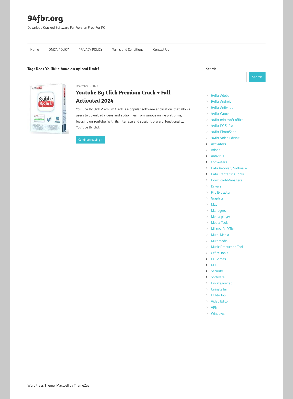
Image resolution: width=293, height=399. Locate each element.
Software (218, 277)
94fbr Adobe (220, 95)
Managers (218, 210)
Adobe (215, 149)
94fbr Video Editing (225, 137)
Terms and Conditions (127, 49)
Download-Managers (226, 180)
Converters (219, 162)
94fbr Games (220, 113)
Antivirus (217, 156)
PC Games (218, 259)
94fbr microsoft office (227, 119)
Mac (214, 204)
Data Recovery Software (229, 168)
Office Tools (219, 252)
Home (34, 49)
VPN (214, 307)
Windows (218, 313)
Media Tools (219, 222)
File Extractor (221, 192)
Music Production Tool (227, 246)
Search (211, 68)
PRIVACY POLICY (90, 49)
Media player (220, 216)
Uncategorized (221, 283)
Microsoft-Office (223, 228)
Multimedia (219, 240)
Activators (218, 144)
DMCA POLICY (59, 49)
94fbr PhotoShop (223, 131)
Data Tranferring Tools (227, 174)
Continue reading (89, 139)
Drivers (216, 186)
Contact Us (161, 49)
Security (217, 271)
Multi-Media (220, 234)
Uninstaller (219, 289)
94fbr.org (45, 17)
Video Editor (220, 301)
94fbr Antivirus (222, 107)
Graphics (217, 198)
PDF (214, 265)
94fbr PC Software (224, 125)
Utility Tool (218, 295)
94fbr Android (221, 101)
